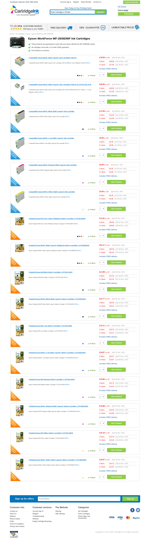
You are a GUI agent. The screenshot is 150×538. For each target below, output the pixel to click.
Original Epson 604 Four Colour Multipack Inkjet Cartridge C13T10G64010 (57, 219)
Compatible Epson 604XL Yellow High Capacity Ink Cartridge (52, 192)
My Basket (122, 7)
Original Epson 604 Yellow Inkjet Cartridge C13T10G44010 (51, 433)
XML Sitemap (60, 514)
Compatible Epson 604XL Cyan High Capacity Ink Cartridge (51, 138)
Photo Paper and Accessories (79, 20)
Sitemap (58, 511)
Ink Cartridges (30, 20)
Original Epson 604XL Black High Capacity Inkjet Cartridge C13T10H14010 (57, 299)
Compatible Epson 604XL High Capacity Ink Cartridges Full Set (52, 58)
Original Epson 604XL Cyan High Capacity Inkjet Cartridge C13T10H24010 (57, 353)
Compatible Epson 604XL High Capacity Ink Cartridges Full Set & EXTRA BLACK (60, 84)
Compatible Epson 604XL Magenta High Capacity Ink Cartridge (53, 165)
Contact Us (97, 2)
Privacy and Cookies (17, 526)
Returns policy (15, 519)
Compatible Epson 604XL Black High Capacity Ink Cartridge (51, 111)
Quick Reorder (132, 2)
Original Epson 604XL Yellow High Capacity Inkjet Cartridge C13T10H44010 (57, 460)
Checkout (128, 14)
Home (15, 20)
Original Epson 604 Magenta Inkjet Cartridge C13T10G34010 (52, 379)
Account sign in (65, 2)
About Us (13, 514)
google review (27, 27)
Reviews (36, 519)
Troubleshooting (38, 516)
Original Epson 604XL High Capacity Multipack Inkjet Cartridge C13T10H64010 (59, 245)
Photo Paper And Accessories (84, 517)
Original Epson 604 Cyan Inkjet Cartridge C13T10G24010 (50, 326)
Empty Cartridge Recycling (42, 521)
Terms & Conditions (17, 524)
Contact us (13, 511)
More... (88, 63)
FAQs (12, 521)
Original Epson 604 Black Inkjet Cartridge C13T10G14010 (50, 272)
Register (76, 2)
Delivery (13, 516)
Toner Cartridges (50, 20)
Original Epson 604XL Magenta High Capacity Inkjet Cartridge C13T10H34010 (58, 406)
